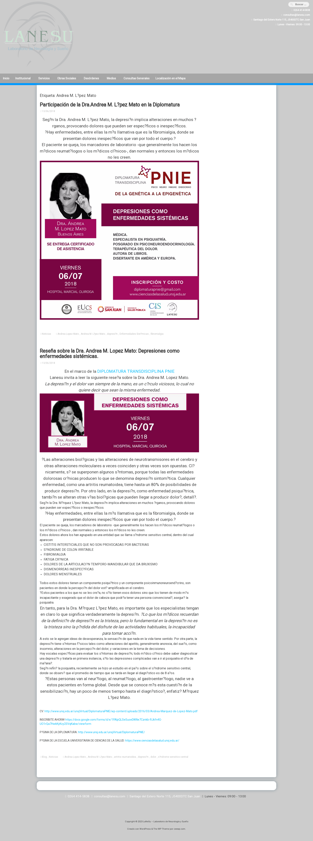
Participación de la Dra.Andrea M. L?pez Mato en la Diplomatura (110, 105)
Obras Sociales (66, 78)
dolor (153, 756)
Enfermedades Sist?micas (134, 333)
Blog (44, 756)
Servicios (44, 78)
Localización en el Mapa (170, 78)
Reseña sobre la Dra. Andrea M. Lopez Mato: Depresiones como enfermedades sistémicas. (109, 353)
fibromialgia (157, 333)
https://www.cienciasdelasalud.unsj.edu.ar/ (152, 740)
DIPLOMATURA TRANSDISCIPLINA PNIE (135, 371)
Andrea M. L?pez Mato (93, 333)
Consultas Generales (137, 78)
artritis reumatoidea (125, 756)
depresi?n (112, 333)
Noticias (46, 333)
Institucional (23, 78)
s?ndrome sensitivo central (173, 756)
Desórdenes (91, 78)
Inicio (6, 78)
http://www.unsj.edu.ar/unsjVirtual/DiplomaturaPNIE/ (111, 732)
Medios (111, 78)
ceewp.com (179, 829)
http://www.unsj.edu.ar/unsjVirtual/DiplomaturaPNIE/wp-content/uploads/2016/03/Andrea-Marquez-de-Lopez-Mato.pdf (121, 711)
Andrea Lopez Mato (68, 333)
